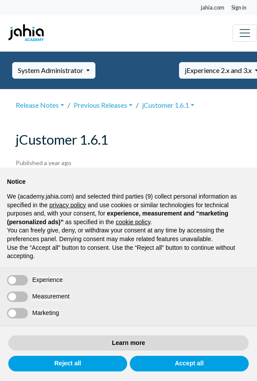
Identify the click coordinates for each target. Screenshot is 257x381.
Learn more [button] (128, 342)
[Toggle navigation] (245, 33)
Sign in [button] (239, 7)
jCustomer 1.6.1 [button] (165, 105)
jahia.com (212, 7)
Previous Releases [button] (100, 105)
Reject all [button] (67, 363)
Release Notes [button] (37, 105)
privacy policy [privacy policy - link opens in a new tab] (67, 205)
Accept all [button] (189, 363)
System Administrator (51, 70)
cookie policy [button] (133, 222)
